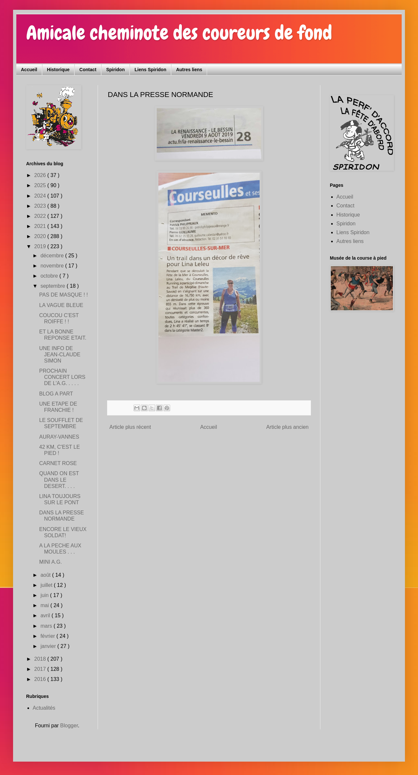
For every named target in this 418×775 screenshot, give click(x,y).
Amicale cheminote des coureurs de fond (179, 32)
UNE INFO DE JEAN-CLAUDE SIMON (59, 354)
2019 (40, 246)
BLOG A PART (56, 393)
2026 (40, 175)
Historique (58, 69)
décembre (52, 255)
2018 (40, 659)
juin (45, 595)
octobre (49, 276)
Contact (87, 69)
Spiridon (115, 69)
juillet (47, 585)
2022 (40, 216)
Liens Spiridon (150, 69)
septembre (53, 286)
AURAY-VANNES (59, 437)
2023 (40, 206)
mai (45, 605)
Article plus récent (130, 427)
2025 (40, 185)
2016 (40, 679)
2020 (40, 236)
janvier (48, 646)
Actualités (44, 708)
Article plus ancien (287, 427)
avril (46, 615)
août (46, 575)
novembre (52, 265)
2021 (40, 226)
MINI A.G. (50, 562)
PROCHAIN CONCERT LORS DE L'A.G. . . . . (62, 377)
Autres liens (189, 69)
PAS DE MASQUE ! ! (63, 295)
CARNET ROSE (58, 463)
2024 (40, 196)
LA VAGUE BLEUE (61, 305)
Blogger (69, 725)
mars (47, 626)
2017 (40, 669)
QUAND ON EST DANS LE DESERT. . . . (59, 480)
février (48, 636)
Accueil (29, 69)
